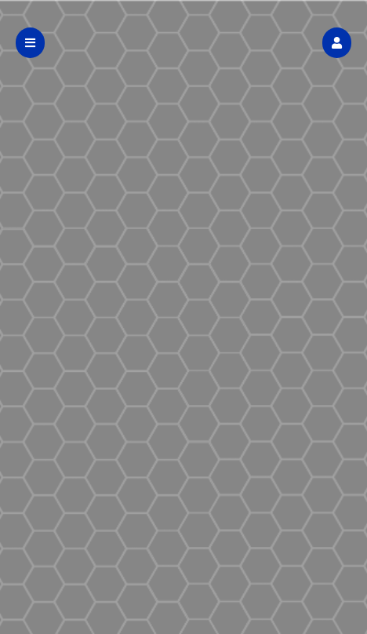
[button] (336, 42)
